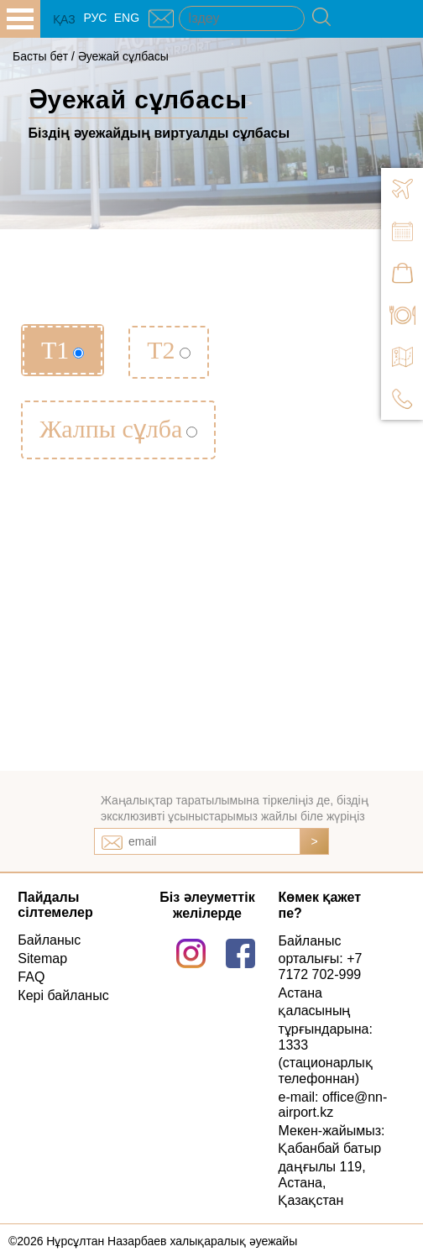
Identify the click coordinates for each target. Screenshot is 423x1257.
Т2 (168, 350)
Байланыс (49, 940)
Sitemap (42, 958)
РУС (95, 17)
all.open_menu (20, 19)
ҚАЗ (64, 19)
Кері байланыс (63, 995)
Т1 (62, 350)
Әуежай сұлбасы (123, 56)
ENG (126, 17)
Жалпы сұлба (118, 429)
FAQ (31, 977)
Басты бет (40, 56)
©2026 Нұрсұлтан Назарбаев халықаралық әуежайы (152, 1241)
